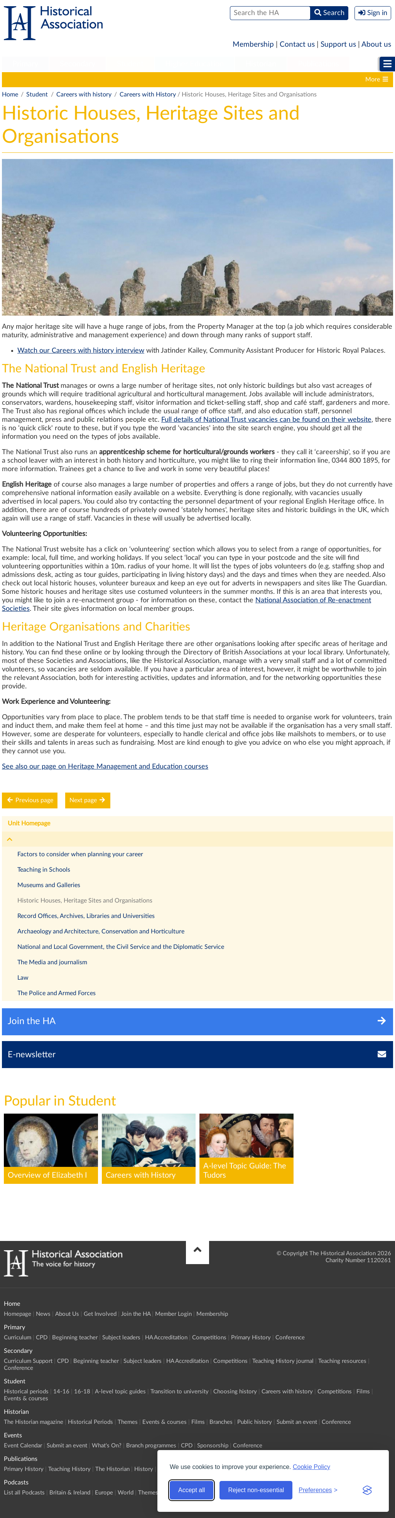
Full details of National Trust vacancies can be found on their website (266, 419)
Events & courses (26, 1398)
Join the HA (135, 1314)
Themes (128, 1422)
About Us (67, 1314)
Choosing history (282, 79)
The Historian (112, 1469)
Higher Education (194, 64)
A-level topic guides (147, 79)
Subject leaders (121, 1338)
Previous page (29, 800)
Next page (87, 800)
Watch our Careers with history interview (80, 350)
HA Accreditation (166, 1338)
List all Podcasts (24, 1493)
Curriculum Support (28, 1361)
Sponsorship (212, 1446)
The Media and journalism (52, 962)
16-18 (101, 79)
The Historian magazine (33, 1422)
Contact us (297, 44)
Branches (221, 1422)
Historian (260, 64)
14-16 (73, 79)
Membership (253, 44)
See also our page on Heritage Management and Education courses (105, 766)
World (125, 1493)
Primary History (251, 1338)
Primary (25, 64)
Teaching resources (342, 1361)
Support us (338, 44)
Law (23, 978)
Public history (254, 1422)
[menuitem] (25, 64)
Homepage (17, 1314)
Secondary (77, 64)
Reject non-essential (256, 1490)
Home (10, 94)
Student (130, 64)
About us (376, 44)
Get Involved (100, 1314)
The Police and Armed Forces (56, 993)
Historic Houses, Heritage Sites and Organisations (84, 901)
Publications (318, 64)
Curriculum (17, 1338)
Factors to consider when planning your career (80, 854)
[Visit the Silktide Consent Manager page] (367, 1490)
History (143, 1469)
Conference (290, 1338)
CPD (41, 1338)
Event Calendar (23, 1446)
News (43, 1314)
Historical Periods (90, 1422)
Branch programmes (151, 1446)
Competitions (209, 1338)
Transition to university (217, 79)
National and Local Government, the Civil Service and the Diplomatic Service (120, 947)
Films (363, 1392)
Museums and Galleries (48, 885)
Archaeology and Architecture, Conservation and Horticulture (100, 931)
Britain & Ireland (69, 1493)
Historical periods (30, 79)
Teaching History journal (283, 1361)
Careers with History (148, 94)
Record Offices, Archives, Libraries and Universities (86, 916)
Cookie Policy (311, 1467)
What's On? (107, 1446)
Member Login (173, 1314)
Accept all (191, 1490)
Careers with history (83, 94)
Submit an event (297, 1422)
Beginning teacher (75, 1338)
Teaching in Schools (43, 870)
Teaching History (69, 1469)
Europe (104, 1493)
